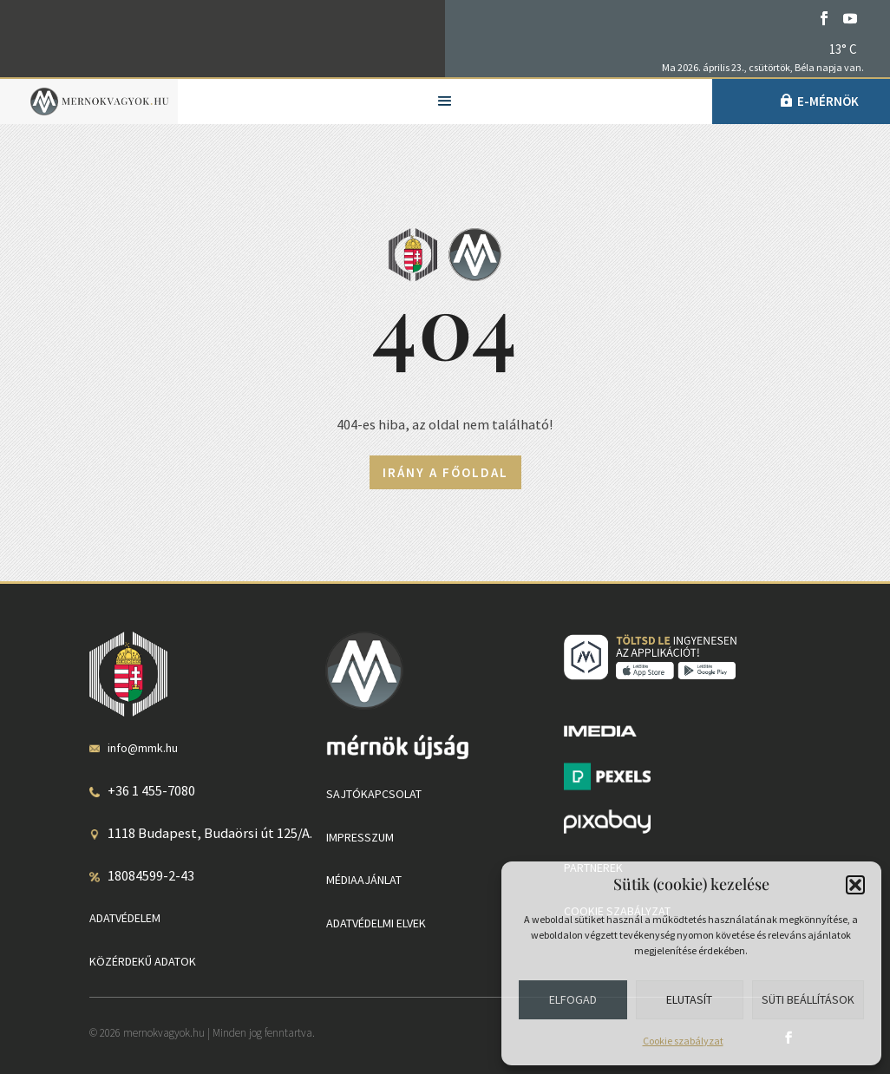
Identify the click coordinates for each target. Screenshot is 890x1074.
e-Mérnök (828, 101)
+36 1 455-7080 (151, 790)
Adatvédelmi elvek (376, 923)
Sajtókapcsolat (374, 794)
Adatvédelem (124, 918)
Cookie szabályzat (683, 1040)
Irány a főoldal (445, 472)
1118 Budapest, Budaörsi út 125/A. (210, 833)
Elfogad (573, 999)
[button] (855, 885)
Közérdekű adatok (142, 961)
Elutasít (689, 999)
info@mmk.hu (143, 748)
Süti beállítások (808, 999)
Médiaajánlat (364, 879)
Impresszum (360, 837)
